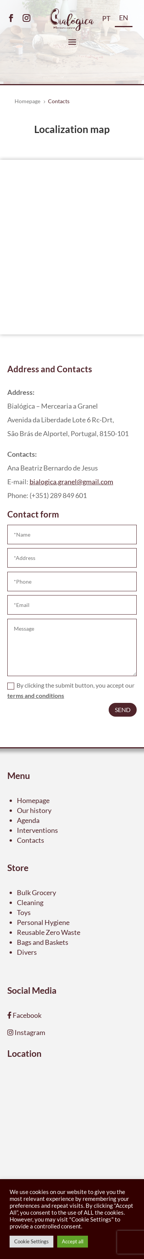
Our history (34, 810)
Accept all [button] (72, 1241)
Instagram (29, 1032)
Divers (27, 952)
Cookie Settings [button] (31, 1241)
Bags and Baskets (42, 942)
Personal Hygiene (43, 922)
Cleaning (30, 902)
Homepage (33, 800)
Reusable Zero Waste (48, 932)
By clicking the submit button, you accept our (70, 690)
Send (123, 709)
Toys (24, 912)
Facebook (26, 1015)
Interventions (37, 830)
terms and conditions (35, 695)
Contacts (30, 840)
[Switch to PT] (106, 21)
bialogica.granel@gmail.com (71, 481)
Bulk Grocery (36, 892)
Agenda (28, 820)
